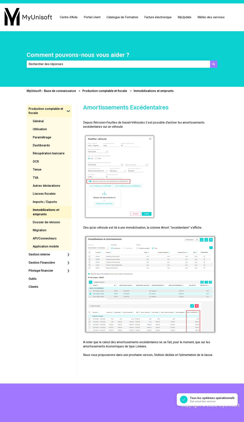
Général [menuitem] (38, 121)
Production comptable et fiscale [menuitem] (46, 111)
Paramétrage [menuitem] (42, 137)
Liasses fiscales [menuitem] (44, 193)
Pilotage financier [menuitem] (41, 270)
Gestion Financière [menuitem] (42, 262)
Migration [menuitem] (39, 230)
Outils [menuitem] (33, 279)
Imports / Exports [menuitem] (45, 202)
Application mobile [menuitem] (46, 246)
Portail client (92, 17)
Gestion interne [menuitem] (39, 254)
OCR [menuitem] (36, 161)
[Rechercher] (213, 64)
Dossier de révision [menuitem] (46, 222)
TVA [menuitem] (35, 177)
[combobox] (118, 64)
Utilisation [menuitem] (40, 129)
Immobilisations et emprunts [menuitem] (46, 212)
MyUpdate (184, 17)
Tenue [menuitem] (37, 169)
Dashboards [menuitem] (41, 145)
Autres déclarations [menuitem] (46, 185)
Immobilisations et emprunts (154, 91)
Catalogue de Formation (122, 17)
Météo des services (211, 17)
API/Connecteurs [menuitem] (45, 238)
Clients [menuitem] (33, 287)
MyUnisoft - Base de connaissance (51, 91)
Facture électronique (158, 17)
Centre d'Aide (69, 17)
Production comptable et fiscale (104, 91)
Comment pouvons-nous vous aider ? (78, 54)
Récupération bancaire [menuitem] (48, 153)
